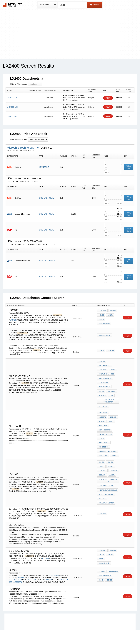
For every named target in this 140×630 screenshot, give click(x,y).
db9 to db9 (111, 413)
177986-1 (114, 435)
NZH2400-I (102, 390)
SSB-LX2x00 (54, 547)
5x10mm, (20, 550)
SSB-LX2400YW (46, 198)
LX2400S (102, 361)
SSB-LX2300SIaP (105, 548)
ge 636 (108, 552)
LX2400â (110, 351)
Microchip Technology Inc (23, 147)
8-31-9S (101, 317)
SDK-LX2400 (103, 406)
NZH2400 (112, 409)
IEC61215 (102, 452)
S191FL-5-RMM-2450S (106, 372)
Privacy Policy (43, 621)
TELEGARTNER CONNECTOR (108, 395)
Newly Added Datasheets (26, 621)
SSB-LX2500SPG (16, 554)
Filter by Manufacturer (18, 84)
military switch (105, 420)
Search (94, 5)
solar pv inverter (106, 476)
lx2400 (101, 321)
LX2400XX (102, 487)
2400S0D (48, 552)
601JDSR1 (114, 406)
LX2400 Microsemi (106, 461)
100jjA (109, 317)
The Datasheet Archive (12, 5)
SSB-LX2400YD (112, 533)
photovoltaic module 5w (108, 457)
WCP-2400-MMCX (105, 417)
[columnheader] (17, 90)
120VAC (101, 445)
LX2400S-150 (103, 379)
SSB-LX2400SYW (47, 260)
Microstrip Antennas (107, 431)
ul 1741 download (106, 469)
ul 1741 (111, 452)
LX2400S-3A (111, 387)
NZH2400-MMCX (104, 383)
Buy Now (128, 167)
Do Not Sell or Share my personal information (68, 621)
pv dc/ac (102, 472)
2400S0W (64, 552)
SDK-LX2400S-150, (105, 376)
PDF (108, 98)
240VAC (110, 445)
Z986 (111, 390)
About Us (120, 621)
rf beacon (103, 400)
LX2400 (101, 351)
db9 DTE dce (104, 428)
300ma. (101, 413)
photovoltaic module (108, 465)
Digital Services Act (96, 621)
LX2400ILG (44, 167)
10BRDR (13, 320)
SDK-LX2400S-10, (105, 365)
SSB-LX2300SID (15, 552)
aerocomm (103, 435)
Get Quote (128, 230)
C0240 (101, 552)
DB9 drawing (112, 424)
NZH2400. (102, 409)
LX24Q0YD (102, 526)
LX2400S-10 (103, 368)
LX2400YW (102, 314)
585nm (101, 533)
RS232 (112, 368)
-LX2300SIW (31, 552)
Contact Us (110, 621)
